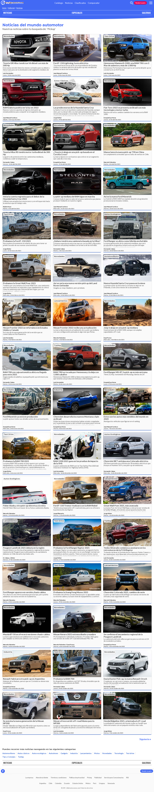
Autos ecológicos (112, 214)
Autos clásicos (61, 81)
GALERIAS (146, 12)
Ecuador (67, 783)
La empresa (29, 778)
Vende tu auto (140, 3)
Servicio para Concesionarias (114, 778)
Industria (58, 390)
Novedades (9, 36)
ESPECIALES (77, 12)
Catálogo (59, 3)
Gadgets (64, 753)
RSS (127, 778)
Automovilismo (111, 256)
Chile (50, 783)
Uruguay (102, 783)
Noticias (69, 3)
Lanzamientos (60, 301)
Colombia (58, 783)
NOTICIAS (7, 12)
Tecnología (118, 753)
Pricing (89, 778)
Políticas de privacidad (76, 778)
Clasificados (80, 3)
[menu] (151, 3)
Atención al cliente (42, 778)
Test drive (109, 36)
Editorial (11, 8)
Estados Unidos (78, 783)
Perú (94, 783)
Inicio (4, 8)
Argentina (42, 783)
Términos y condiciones (59, 778)
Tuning (57, 345)
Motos (97, 753)
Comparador (94, 3)
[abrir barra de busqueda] (131, 2)
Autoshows (53, 753)
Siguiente (145, 739)
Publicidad (98, 778)
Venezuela (111, 783)
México (88, 783)
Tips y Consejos (8, 757)
